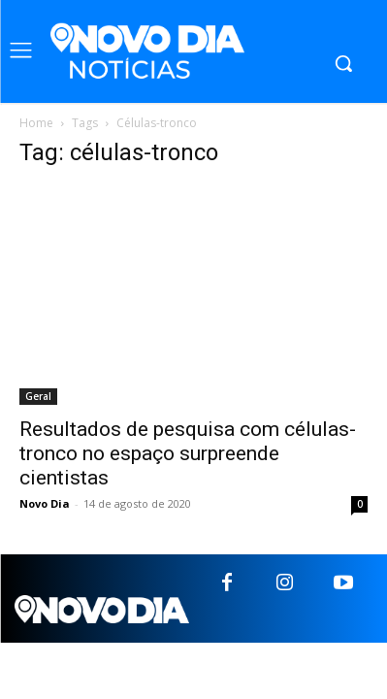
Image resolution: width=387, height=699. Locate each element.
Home (36, 123)
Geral (38, 396)
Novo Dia (44, 503)
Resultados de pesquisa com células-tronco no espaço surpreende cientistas (187, 453)
